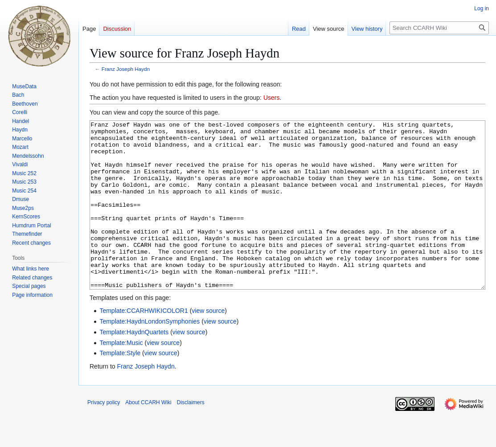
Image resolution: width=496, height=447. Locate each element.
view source (208, 344)
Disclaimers (191, 436)
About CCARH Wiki (148, 436)
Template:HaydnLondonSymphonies (149, 354)
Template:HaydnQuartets (133, 365)
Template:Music (121, 376)
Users (271, 97)
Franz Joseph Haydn (126, 69)
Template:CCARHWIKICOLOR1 (143, 344)
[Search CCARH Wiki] (439, 27)
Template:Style (119, 386)
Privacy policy (103, 436)
